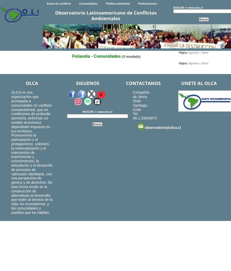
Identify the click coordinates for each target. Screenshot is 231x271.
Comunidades (88, 3)
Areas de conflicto (59, 3)
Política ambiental (118, 3)
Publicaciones (147, 3)
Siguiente (193, 52)
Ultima (204, 52)
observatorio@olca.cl (159, 126)
